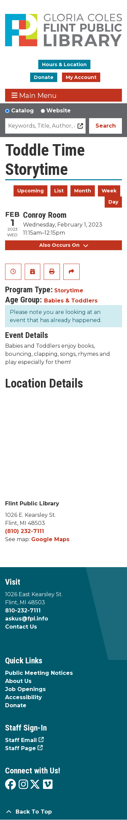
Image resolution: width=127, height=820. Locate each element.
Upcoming (30, 191)
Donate (44, 77)
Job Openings (25, 689)
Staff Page (20, 748)
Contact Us (21, 627)
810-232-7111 (23, 610)
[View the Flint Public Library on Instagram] (23, 785)
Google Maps (50, 539)
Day (113, 202)
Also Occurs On (63, 245)
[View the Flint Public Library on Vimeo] (47, 785)
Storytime (68, 290)
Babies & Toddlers (71, 300)
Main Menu (34, 95)
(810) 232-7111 (24, 531)
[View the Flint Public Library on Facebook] (10, 785)
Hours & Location (64, 64)
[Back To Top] (63, 812)
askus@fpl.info (26, 618)
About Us (18, 681)
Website (58, 110)
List (59, 191)
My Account (81, 77)
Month (82, 191)
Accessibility (23, 697)
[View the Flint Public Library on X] (34, 785)
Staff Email (21, 740)
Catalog (22, 110)
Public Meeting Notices (39, 673)
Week (109, 191)
